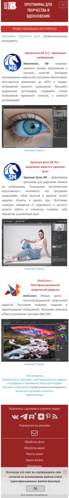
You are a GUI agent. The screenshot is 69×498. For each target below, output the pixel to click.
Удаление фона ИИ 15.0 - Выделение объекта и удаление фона (45, 166)
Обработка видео (35, 395)
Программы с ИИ (29, 379)
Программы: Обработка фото (21, 36)
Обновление (34, 466)
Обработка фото (10, 379)
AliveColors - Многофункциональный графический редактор (45, 285)
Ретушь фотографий (50, 383)
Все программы (34, 376)
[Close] (65, 472)
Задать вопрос (34, 460)
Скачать (40, 150)
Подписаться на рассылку (34, 430)
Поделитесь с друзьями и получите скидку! (34, 409)
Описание (29, 150)
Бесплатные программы (28, 391)
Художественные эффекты (53, 379)
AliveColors (48, 391)
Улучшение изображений (16, 387)
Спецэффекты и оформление (23, 383)
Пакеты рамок (34, 454)
